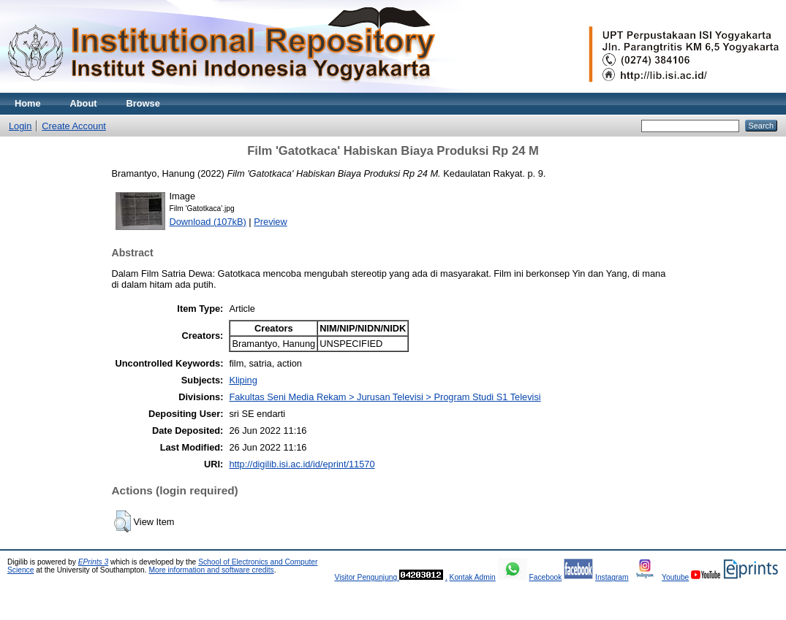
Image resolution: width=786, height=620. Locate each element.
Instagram (612, 577)
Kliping (243, 380)
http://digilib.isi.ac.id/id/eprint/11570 (301, 464)
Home (28, 103)
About (83, 103)
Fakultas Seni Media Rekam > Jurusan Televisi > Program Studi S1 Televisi (384, 396)
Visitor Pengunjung (366, 577)
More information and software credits (210, 570)
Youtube (675, 577)
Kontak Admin (473, 577)
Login (20, 125)
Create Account (74, 125)
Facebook (545, 577)
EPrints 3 (93, 562)
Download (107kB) (208, 221)
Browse (143, 103)
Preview (270, 221)
